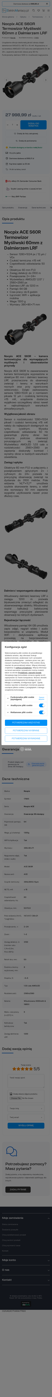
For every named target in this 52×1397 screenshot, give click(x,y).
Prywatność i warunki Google (29, 673)
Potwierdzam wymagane (26, 739)
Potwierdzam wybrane (26, 731)
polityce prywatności (24, 668)
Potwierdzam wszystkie (26, 723)
